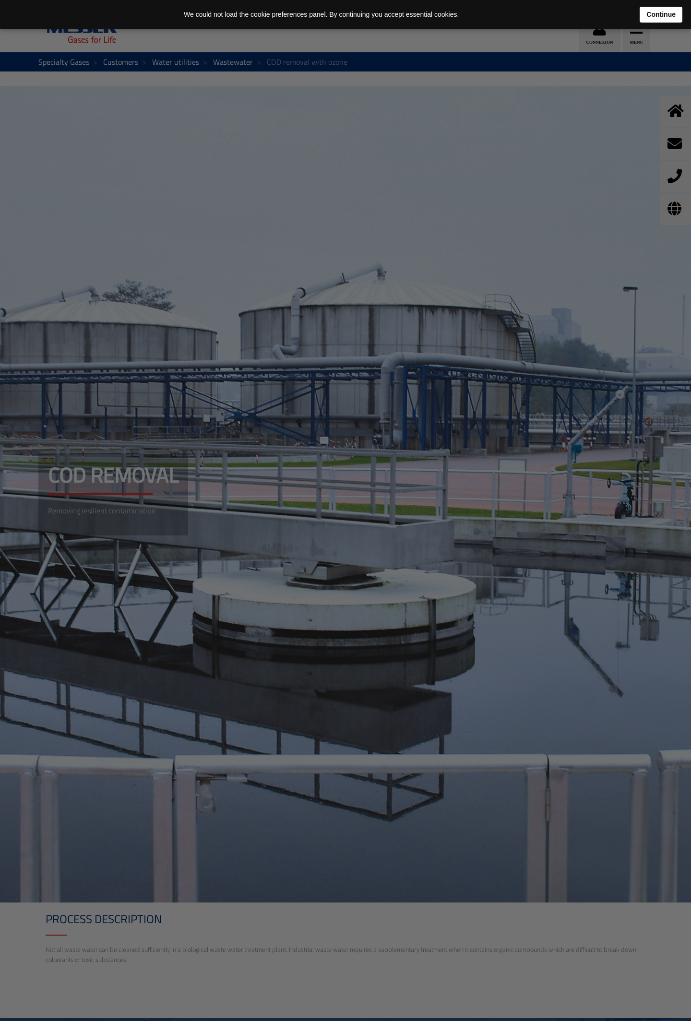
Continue (661, 14)
